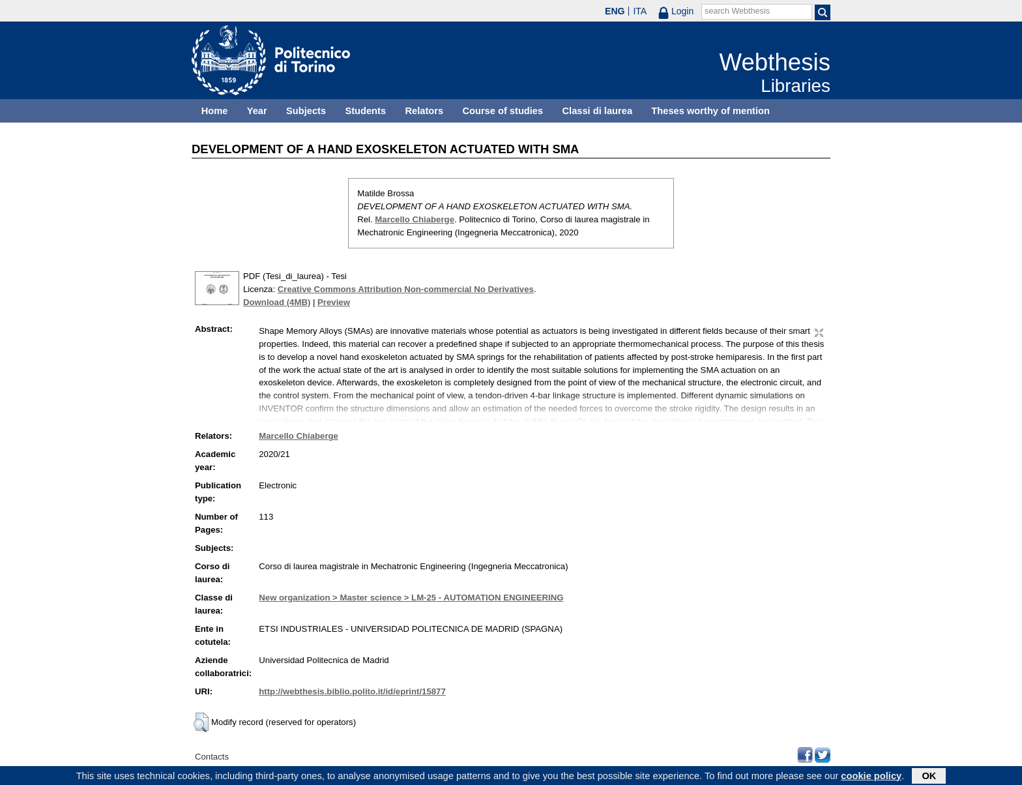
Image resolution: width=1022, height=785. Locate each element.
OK (929, 776)
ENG (614, 11)
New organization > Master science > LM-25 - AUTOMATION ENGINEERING (411, 597)
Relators (424, 111)
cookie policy (871, 776)
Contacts (212, 757)
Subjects (306, 111)
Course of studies (502, 111)
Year (257, 111)
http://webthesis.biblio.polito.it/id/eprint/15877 (352, 691)
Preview (333, 302)
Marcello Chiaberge (414, 219)
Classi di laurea (597, 111)
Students (365, 111)
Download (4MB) (276, 302)
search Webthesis (737, 11)
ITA (640, 11)
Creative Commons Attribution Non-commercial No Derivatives (406, 289)
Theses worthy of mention (710, 111)
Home (214, 111)
